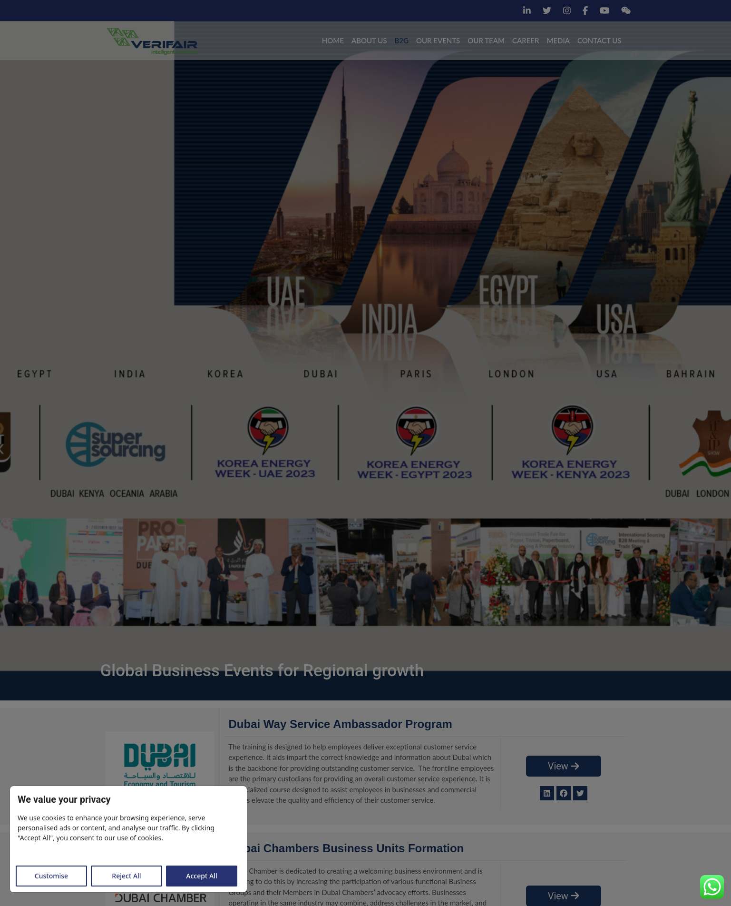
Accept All (201, 875)
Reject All (126, 875)
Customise (51, 875)
